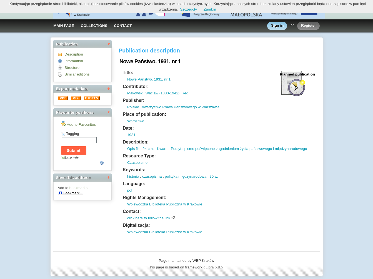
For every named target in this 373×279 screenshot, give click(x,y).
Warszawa (135, 121)
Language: (134, 183)
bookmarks (78, 188)
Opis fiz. (134, 149)
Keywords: (134, 169)
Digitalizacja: (136, 225)
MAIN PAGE (63, 26)
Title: (128, 72)
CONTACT (123, 26)
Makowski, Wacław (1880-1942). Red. (158, 93)
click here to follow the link (148, 218)
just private (72, 157)
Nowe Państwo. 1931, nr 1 (149, 79)
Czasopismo (137, 162)
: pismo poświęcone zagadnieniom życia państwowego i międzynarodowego (244, 149)
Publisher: (133, 100)
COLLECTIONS (94, 26)
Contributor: (136, 86)
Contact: (132, 211)
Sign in (277, 25)
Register (308, 25)
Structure (71, 68)
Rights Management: (144, 197)
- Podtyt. (174, 149)
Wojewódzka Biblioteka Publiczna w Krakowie (164, 204)
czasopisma (152, 176)
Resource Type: (139, 156)
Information (73, 61)
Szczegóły (188, 9)
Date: (128, 128)
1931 (131, 135)
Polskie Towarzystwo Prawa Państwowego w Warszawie (173, 107)
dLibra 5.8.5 (214, 267)
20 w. (213, 176)
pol (129, 190)
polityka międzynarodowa (185, 176)
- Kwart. (160, 149)
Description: (136, 142)
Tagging (72, 134)
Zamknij (210, 9)
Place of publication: (144, 114)
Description (73, 54)
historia (133, 176)
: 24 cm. (147, 149)
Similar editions (76, 74)
